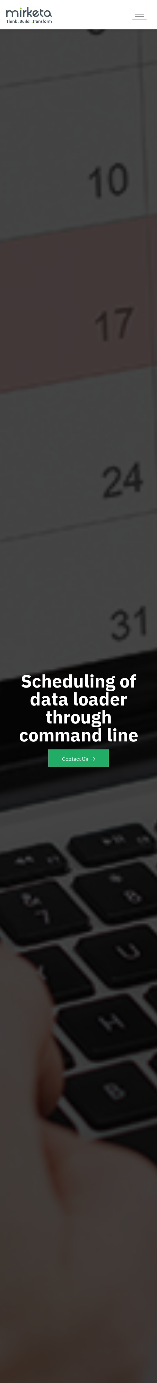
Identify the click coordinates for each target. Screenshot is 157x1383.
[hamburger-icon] (139, 15)
